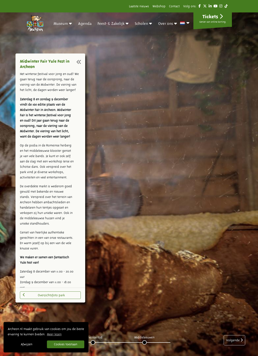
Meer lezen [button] (54, 334)
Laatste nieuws (139, 6)
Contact (174, 6)
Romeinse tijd (92, 337)
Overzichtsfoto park (44, 295)
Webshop (159, 6)
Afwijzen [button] (26, 344)
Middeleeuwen (144, 337)
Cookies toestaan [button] (65, 344)
